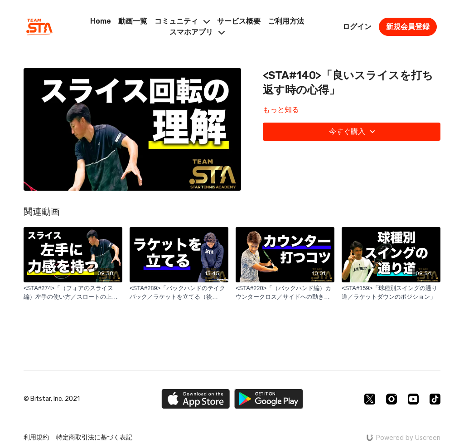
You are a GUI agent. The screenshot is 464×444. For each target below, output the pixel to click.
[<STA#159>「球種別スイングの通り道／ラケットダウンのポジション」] (391, 292)
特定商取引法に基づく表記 (94, 437)
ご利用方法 (286, 21)
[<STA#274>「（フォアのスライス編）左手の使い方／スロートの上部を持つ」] (73, 292)
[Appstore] (195, 399)
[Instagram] (391, 399)
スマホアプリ (197, 32)
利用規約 (36, 437)
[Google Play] (269, 399)
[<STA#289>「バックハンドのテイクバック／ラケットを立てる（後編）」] (179, 292)
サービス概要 (239, 21)
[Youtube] (413, 399)
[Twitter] (369, 399)
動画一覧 (132, 21)
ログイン (357, 26)
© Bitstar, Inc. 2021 (52, 399)
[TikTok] (435, 399)
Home (100, 21)
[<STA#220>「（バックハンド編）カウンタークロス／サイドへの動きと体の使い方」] (285, 292)
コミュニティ (182, 21)
